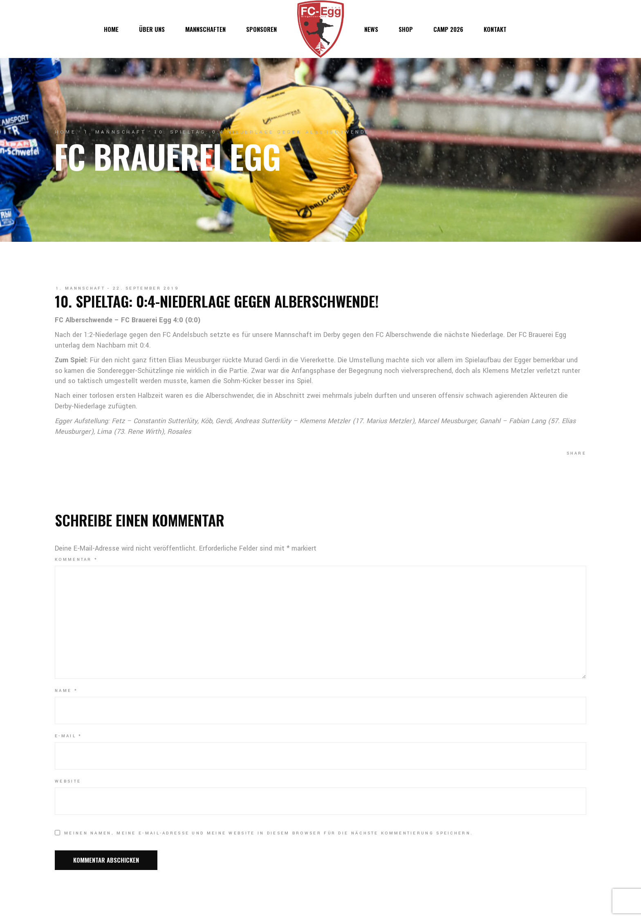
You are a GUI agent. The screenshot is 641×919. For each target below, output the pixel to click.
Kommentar (76, 559)
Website (68, 781)
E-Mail (68, 736)
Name (66, 690)
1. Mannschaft (115, 132)
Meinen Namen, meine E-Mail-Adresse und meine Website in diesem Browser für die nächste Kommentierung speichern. (268, 833)
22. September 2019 (146, 288)
